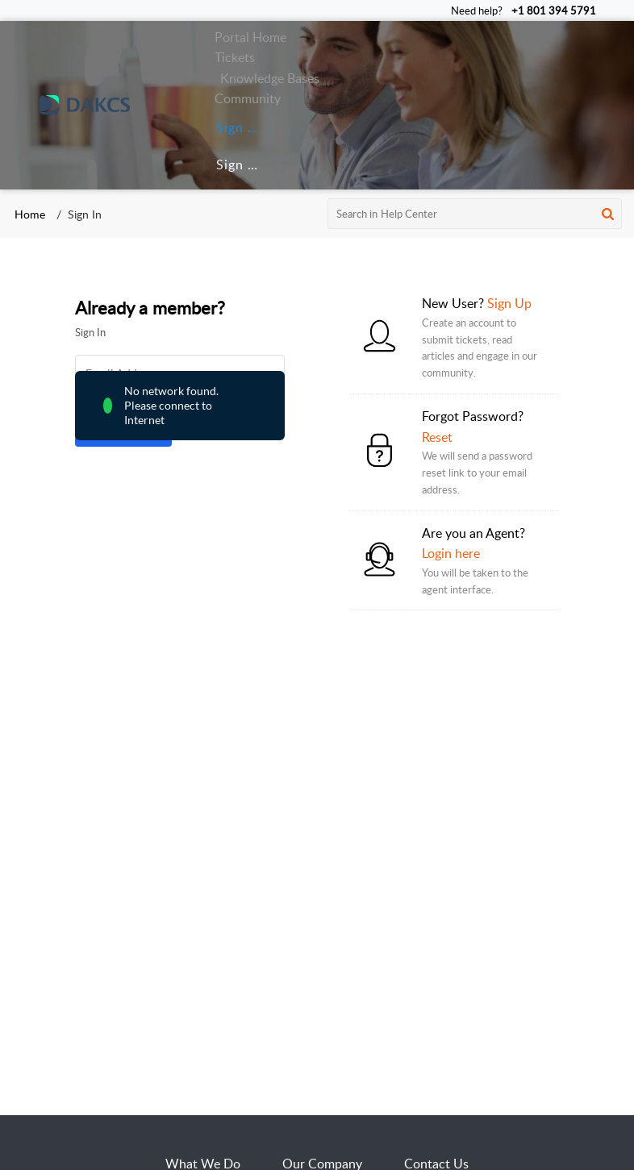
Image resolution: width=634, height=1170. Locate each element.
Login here (451, 553)
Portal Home (250, 37)
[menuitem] (234, 128)
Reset (437, 437)
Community (248, 98)
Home (30, 214)
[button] (608, 213)
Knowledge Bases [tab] (269, 78)
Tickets (235, 57)
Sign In (238, 127)
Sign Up (241, 164)
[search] (475, 213)
